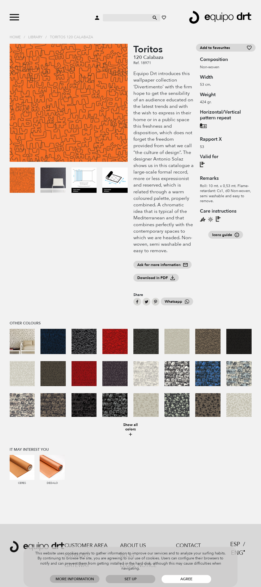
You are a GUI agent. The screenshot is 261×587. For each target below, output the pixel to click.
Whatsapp (177, 301)
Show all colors (130, 430)
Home (15, 37)
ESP (235, 544)
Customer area (86, 545)
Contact (188, 545)
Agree (186, 579)
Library (35, 37)
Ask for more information (162, 264)
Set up (130, 579)
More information (75, 579)
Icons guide (225, 234)
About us (133, 545)
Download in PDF (156, 277)
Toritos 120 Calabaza (71, 37)
